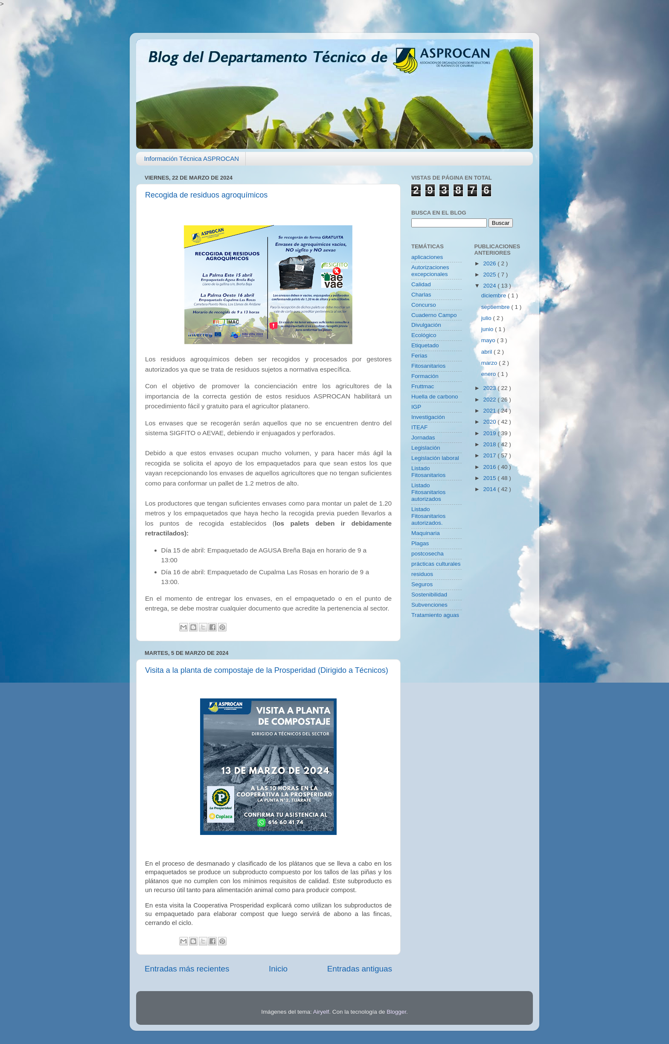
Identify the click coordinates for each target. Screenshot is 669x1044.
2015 (490, 478)
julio (487, 318)
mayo (489, 340)
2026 (490, 263)
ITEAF (419, 427)
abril (487, 352)
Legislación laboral (435, 458)
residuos (422, 574)
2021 (490, 410)
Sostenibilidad (429, 594)
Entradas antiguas (359, 968)
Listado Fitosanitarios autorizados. (428, 516)
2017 (490, 455)
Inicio (278, 968)
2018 (490, 444)
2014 (490, 489)
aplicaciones (427, 257)
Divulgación (426, 325)
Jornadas (423, 437)
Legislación (425, 448)
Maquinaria (425, 533)
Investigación (428, 417)
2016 (490, 467)
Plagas (420, 543)
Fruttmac (422, 386)
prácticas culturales (436, 564)
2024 (490, 285)
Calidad (421, 284)
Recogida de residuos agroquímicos (206, 195)
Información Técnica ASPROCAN (191, 158)
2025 (490, 274)
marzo (490, 363)
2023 (490, 388)
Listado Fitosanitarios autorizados (428, 492)
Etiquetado (425, 345)
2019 (490, 433)
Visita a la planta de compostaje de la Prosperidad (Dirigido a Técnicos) (266, 670)
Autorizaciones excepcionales (430, 270)
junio (488, 329)
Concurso (423, 305)
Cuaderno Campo (434, 315)
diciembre (494, 295)
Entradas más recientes (187, 968)
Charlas (421, 294)
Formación (425, 376)
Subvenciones (429, 605)
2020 (490, 422)
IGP (416, 407)
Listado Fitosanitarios (428, 471)
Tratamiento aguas (435, 615)
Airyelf (321, 1012)
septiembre (496, 307)
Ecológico (423, 335)
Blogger (396, 1012)
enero (489, 374)
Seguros (422, 584)
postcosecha (427, 553)
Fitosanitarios (428, 366)
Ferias (419, 355)
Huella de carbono (434, 396)
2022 (490, 399)
